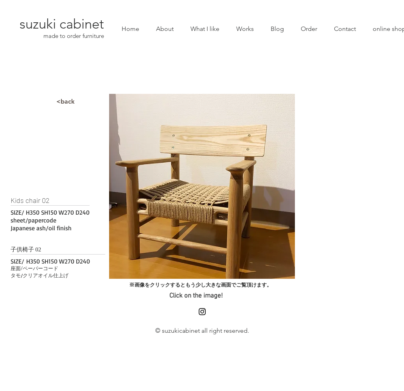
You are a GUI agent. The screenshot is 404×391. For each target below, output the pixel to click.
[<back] (65, 101)
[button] (202, 186)
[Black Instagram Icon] (202, 311)
